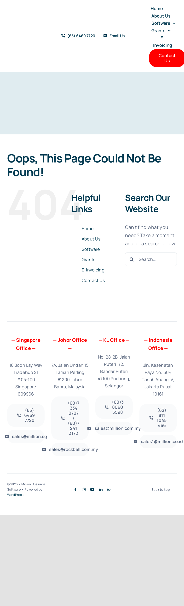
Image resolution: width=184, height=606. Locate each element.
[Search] (131, 259)
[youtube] (92, 489)
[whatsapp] (108, 489)
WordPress (15, 494)
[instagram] (84, 489)
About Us (91, 239)
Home (88, 228)
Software (91, 249)
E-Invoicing (93, 270)
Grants (88, 259)
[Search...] (151, 259)
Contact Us (93, 280)
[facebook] (75, 489)
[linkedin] (101, 489)
